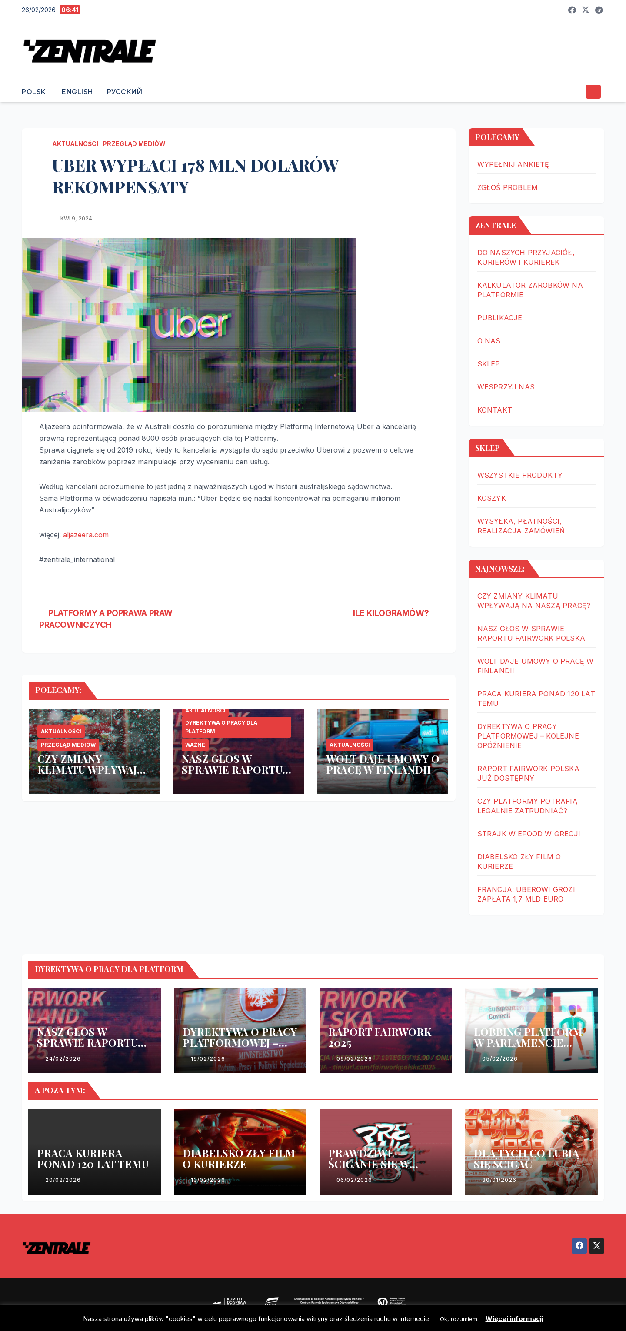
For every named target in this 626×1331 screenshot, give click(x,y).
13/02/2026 (208, 1180)
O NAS (489, 340)
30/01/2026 (499, 1180)
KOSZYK (491, 498)
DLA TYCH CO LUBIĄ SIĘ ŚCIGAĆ (526, 1158)
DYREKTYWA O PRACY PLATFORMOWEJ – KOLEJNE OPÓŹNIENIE (528, 736)
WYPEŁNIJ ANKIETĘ (513, 164)
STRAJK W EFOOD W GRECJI (529, 833)
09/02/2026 (354, 1058)
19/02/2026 (208, 1058)
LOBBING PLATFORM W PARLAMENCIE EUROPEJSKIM (528, 1042)
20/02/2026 (63, 1180)
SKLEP (488, 363)
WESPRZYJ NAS (506, 387)
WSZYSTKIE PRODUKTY (520, 475)
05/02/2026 (500, 1058)
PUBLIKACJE (500, 317)
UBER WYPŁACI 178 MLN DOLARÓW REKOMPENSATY (195, 175)
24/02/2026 (63, 1058)
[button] (575, 91)
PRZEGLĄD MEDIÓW (134, 143)
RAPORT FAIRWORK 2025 (379, 1037)
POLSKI (35, 91)
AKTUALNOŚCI (75, 143)
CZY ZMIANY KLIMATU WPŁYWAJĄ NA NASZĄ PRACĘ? (90, 769)
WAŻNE (195, 745)
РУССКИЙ (125, 91)
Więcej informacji (514, 1318)
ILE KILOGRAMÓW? (395, 613)
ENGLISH (77, 91)
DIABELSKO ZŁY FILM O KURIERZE (239, 1158)
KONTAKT (494, 410)
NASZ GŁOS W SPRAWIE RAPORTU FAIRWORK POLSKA (232, 769)
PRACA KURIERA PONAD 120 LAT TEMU (93, 1158)
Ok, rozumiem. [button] (459, 1318)
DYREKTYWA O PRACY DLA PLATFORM (221, 727)
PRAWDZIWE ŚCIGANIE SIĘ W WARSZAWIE (369, 1163)
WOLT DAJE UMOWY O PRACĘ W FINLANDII (383, 764)
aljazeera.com (86, 534)
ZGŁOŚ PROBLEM (507, 187)
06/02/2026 (354, 1180)
